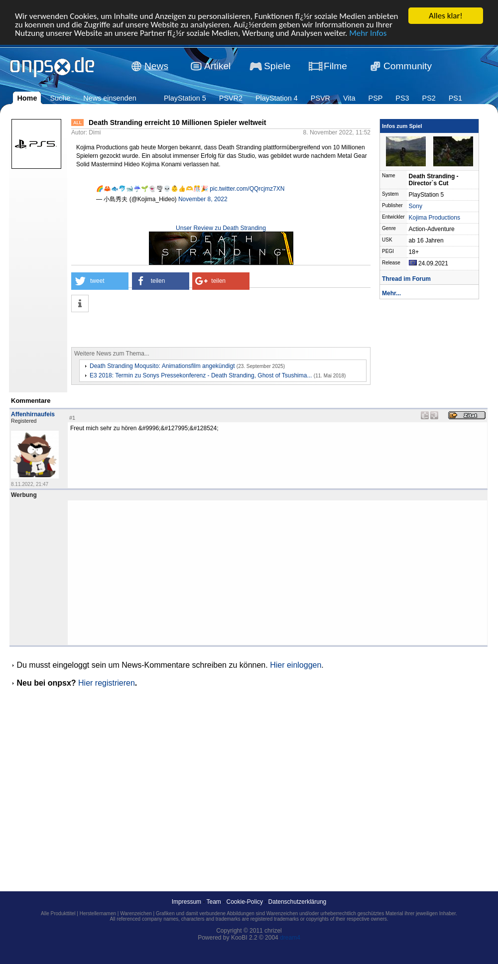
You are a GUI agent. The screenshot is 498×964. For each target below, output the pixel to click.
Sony (415, 206)
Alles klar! (446, 15)
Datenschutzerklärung (297, 901)
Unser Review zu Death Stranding (221, 228)
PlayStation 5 (185, 98)
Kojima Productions (434, 217)
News (156, 66)
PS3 (402, 98)
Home (27, 98)
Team (214, 901)
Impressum (186, 901)
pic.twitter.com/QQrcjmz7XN (247, 188)
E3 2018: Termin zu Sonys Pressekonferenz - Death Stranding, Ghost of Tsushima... (201, 375)
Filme (335, 66)
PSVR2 (231, 98)
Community (407, 66)
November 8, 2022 (203, 199)
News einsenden (109, 98)
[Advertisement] (187, 329)
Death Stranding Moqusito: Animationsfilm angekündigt (162, 365)
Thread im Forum (406, 278)
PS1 (455, 98)
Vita (349, 98)
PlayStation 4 (276, 98)
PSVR (320, 98)
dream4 (290, 937)
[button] (99, 281)
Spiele (277, 66)
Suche (60, 98)
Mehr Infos (367, 32)
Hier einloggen (295, 665)
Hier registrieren (106, 683)
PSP (376, 98)
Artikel (217, 66)
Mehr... (391, 293)
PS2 (429, 98)
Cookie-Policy (245, 901)
